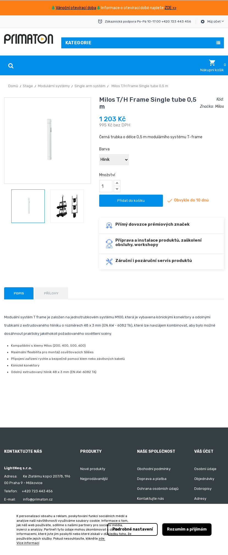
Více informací (27, 543)
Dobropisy (203, 489)
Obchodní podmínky (154, 469)
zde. (102, 538)
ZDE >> (170, 7)
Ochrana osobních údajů (158, 489)
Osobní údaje (205, 469)
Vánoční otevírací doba (76, 7)
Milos (219, 106)
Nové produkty (92, 469)
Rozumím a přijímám (187, 529)
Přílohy (51, 293)
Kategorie (78, 42)
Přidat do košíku (131, 200)
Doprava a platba (151, 479)
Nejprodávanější (94, 479)
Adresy (200, 498)
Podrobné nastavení (132, 529)
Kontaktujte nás (150, 498)
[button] (212, 66)
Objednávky (204, 479)
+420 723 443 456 (37, 491)
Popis (19, 293)
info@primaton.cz (38, 499)
